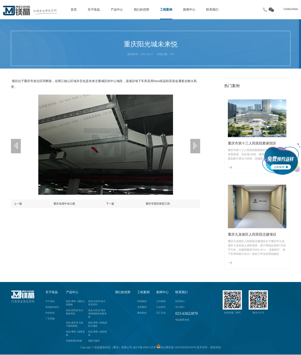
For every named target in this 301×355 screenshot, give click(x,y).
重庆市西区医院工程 (158, 202)
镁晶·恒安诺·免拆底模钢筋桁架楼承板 (97, 313)
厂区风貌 (50, 318)
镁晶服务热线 (182, 319)
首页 (74, 9)
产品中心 (117, 9)
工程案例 (166, 9)
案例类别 (141, 312)
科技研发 (50, 312)
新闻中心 (189, 9)
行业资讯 (161, 307)
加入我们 (180, 307)
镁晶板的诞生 (52, 307)
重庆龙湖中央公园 (64, 202)
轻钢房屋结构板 (74, 340)
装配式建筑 (94, 340)
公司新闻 (161, 301)
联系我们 (212, 9)
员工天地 (161, 312)
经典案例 (141, 301)
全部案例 (141, 307)
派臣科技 (215, 347)
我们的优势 (141, 9)
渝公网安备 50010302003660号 (176, 347)
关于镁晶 (94, 9)
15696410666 (290, 9)
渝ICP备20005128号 (144, 347)
